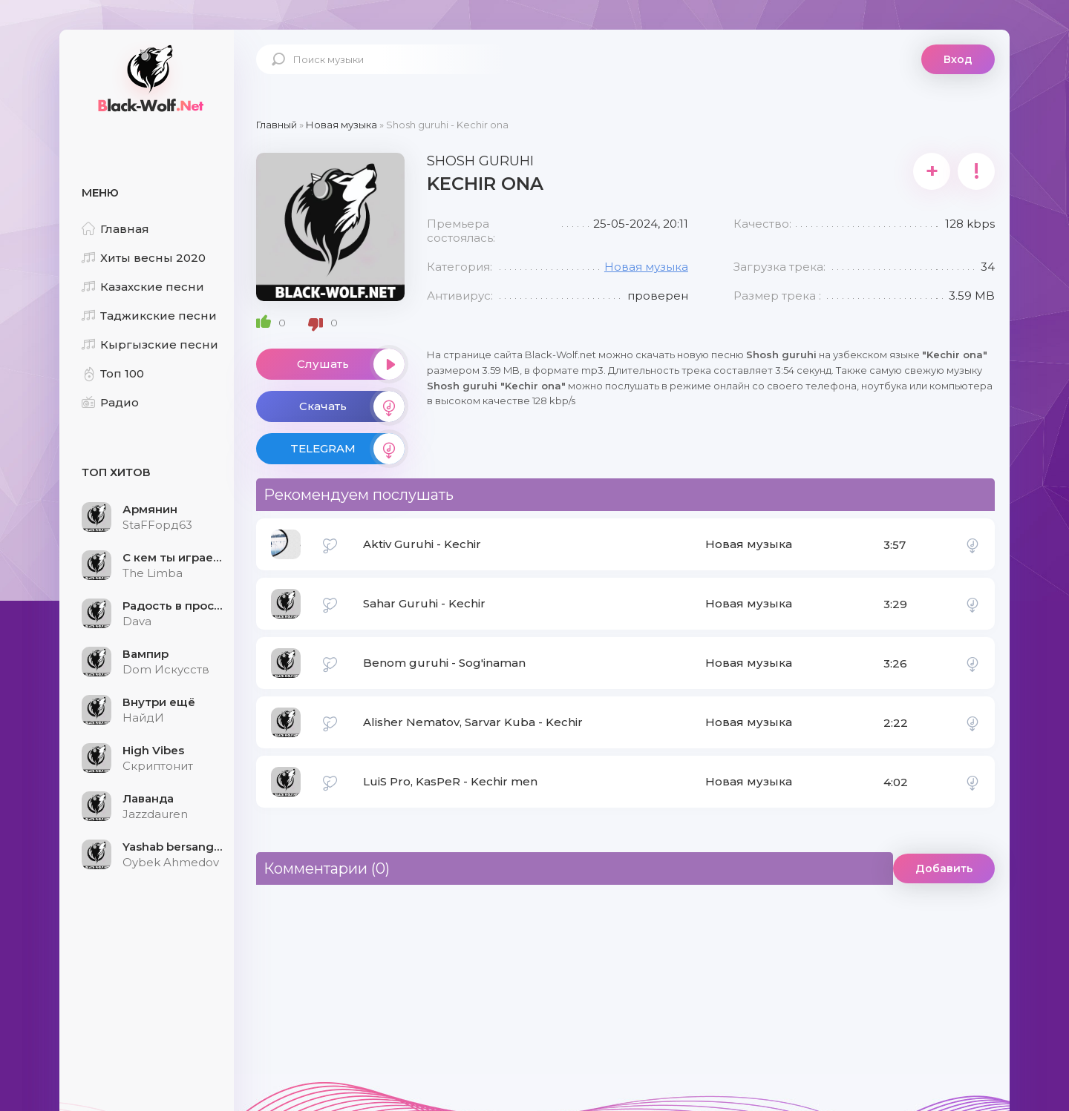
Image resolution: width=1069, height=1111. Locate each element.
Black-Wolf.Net (148, 78)
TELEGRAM (347, 448)
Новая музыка (646, 267)
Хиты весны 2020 (144, 258)
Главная (115, 229)
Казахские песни (143, 287)
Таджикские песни (149, 316)
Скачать (352, 406)
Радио (110, 402)
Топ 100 (113, 373)
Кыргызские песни (150, 344)
